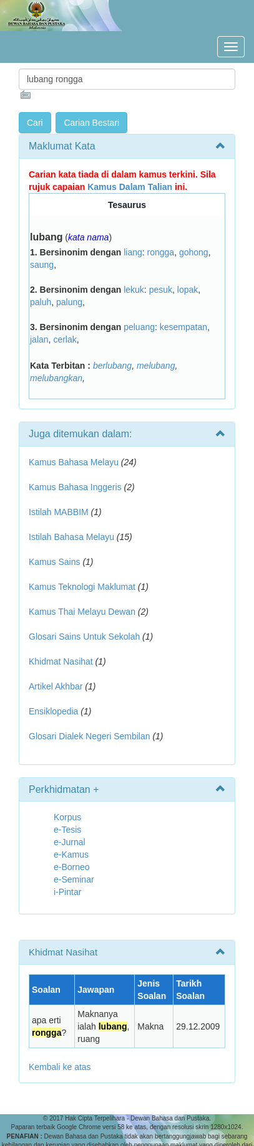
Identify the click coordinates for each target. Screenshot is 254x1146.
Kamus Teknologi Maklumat (82, 587)
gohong (193, 252)
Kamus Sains (54, 562)
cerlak (64, 339)
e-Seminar (74, 879)
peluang (139, 327)
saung (42, 265)
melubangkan (56, 378)
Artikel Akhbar (55, 686)
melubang (156, 366)
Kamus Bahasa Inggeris (75, 487)
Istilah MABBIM (59, 512)
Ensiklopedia (53, 711)
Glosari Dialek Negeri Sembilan (89, 736)
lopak (187, 290)
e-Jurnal (69, 842)
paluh (40, 302)
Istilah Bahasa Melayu (71, 537)
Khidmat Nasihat (61, 661)
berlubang (112, 366)
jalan (39, 339)
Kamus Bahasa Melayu (75, 462)
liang (133, 252)
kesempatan (183, 327)
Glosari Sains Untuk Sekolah (84, 637)
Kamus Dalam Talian (129, 187)
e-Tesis (67, 830)
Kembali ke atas (60, 1067)
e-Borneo (72, 867)
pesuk (160, 290)
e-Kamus (71, 855)
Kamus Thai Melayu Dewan (82, 612)
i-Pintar (67, 892)
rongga (161, 252)
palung (69, 302)
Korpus (67, 817)
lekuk (134, 290)
